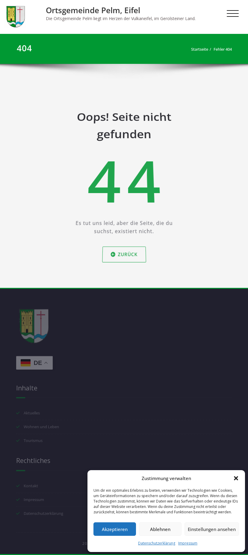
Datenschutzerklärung (156, 543)
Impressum (187, 543)
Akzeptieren (115, 529)
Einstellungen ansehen (212, 529)
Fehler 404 (225, 49)
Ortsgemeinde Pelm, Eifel (93, 10)
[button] (236, 478)
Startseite (202, 49)
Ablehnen (160, 529)
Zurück (124, 250)
